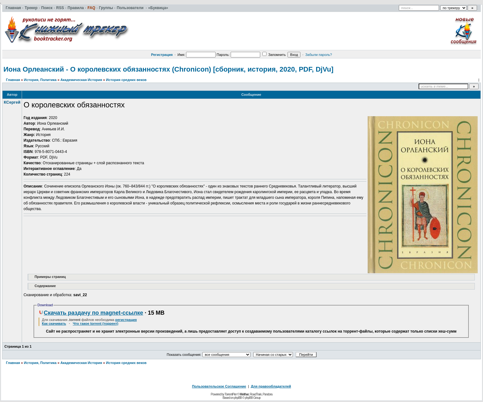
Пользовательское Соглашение (219, 386)
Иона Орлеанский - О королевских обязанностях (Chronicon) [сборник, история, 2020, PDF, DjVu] (168, 69)
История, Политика (40, 80)
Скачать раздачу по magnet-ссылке (91, 313)
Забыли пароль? (318, 55)
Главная (13, 80)
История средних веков (126, 80)
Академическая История (81, 80)
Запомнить (274, 55)
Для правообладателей (271, 386)
